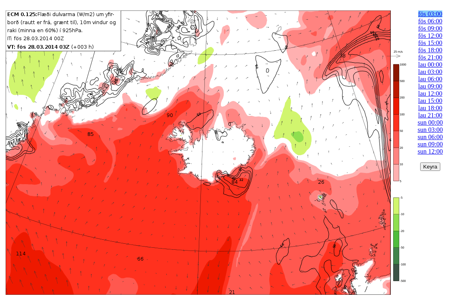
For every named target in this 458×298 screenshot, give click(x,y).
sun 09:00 (430, 144)
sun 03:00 (430, 129)
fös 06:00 (430, 21)
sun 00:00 (430, 122)
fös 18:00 (430, 50)
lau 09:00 (430, 86)
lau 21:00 (430, 115)
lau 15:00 (430, 100)
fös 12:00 (430, 35)
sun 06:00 (430, 137)
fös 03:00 (430, 13)
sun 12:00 (430, 151)
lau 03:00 (430, 71)
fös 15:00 (430, 42)
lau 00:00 (430, 64)
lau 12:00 (430, 93)
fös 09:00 (430, 28)
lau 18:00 (430, 108)
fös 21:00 (430, 57)
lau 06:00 (430, 79)
